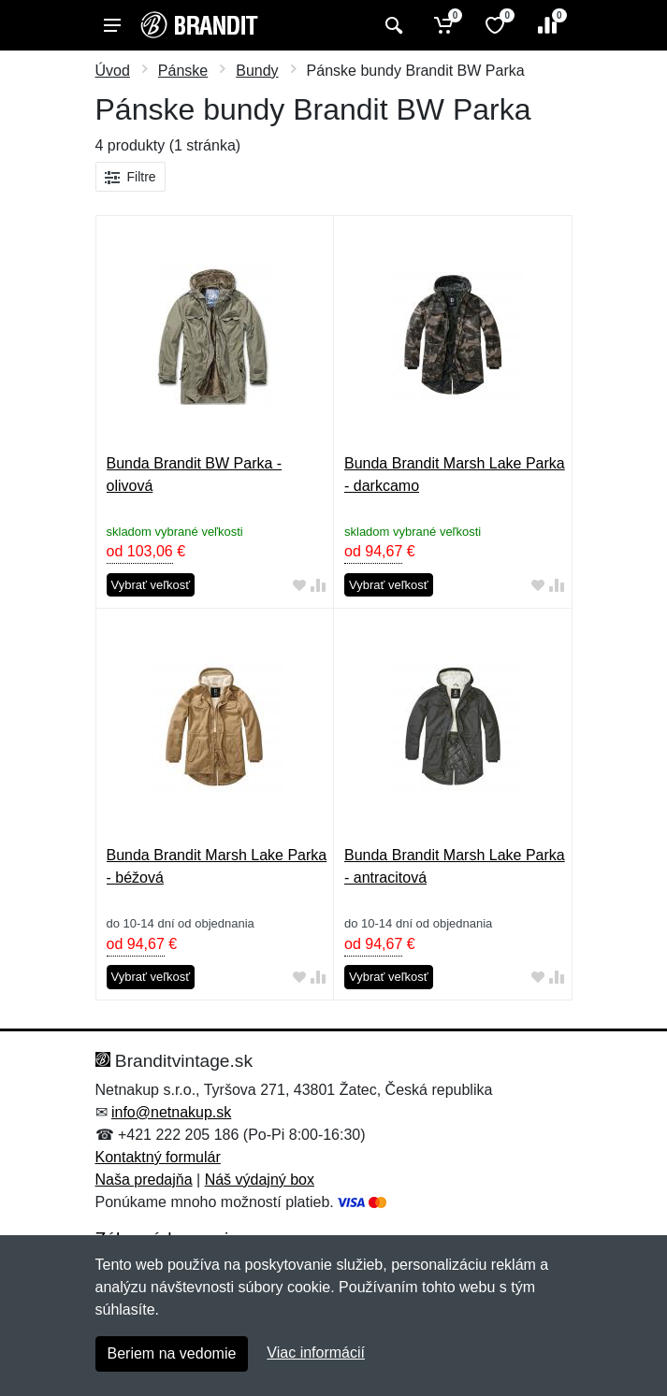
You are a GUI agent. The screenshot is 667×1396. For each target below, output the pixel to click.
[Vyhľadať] (391, 25)
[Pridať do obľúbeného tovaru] (299, 585)
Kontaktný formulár (158, 1157)
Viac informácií (316, 1352)
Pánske (183, 71)
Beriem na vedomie (172, 1353)
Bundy (257, 71)
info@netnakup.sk (171, 1112)
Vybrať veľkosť (151, 585)
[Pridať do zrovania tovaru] (318, 585)
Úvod (112, 71)
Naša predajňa (144, 1179)
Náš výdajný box (259, 1179)
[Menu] (112, 25)
